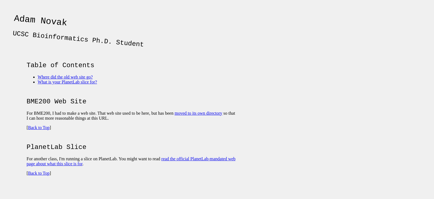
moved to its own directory (198, 119)
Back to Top (39, 134)
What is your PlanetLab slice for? (67, 87)
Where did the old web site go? (65, 82)
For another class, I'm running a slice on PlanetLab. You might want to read (94, 167)
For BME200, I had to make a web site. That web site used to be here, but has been (101, 119)
